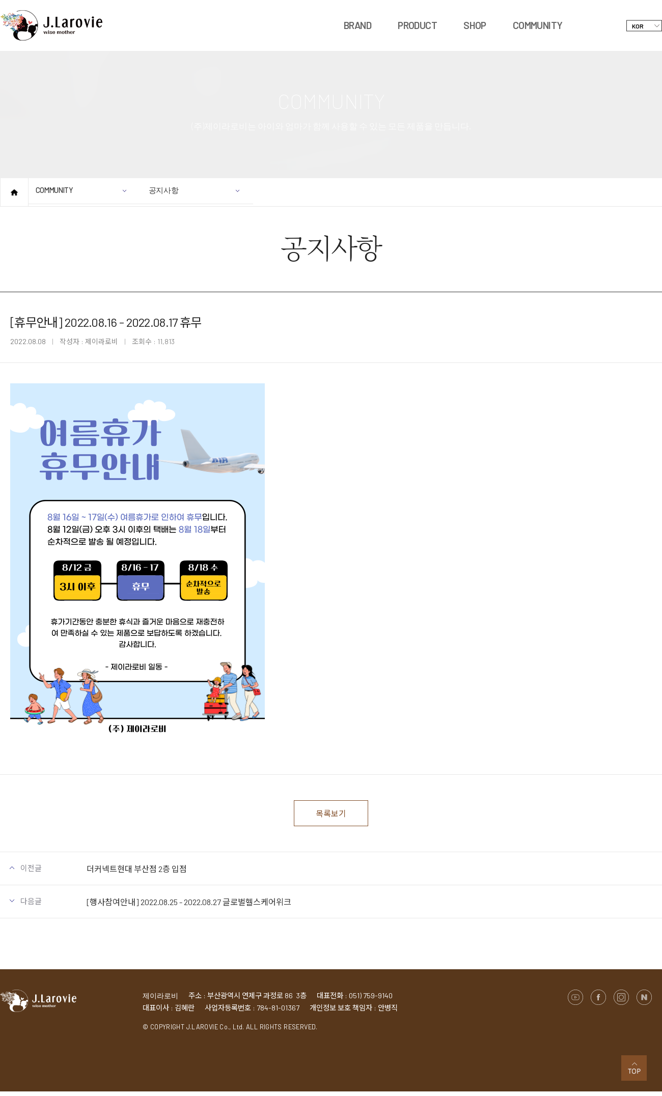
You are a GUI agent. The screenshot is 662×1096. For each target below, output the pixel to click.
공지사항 (198, 196)
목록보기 (331, 815)
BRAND (357, 25)
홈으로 (15, 192)
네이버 (644, 1001)
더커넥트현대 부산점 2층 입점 (137, 873)
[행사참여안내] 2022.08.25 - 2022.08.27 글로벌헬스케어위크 (189, 906)
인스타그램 (621, 1001)
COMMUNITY (538, 25)
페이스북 (598, 1001)
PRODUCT (417, 25)
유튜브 (575, 1001)
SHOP (474, 25)
